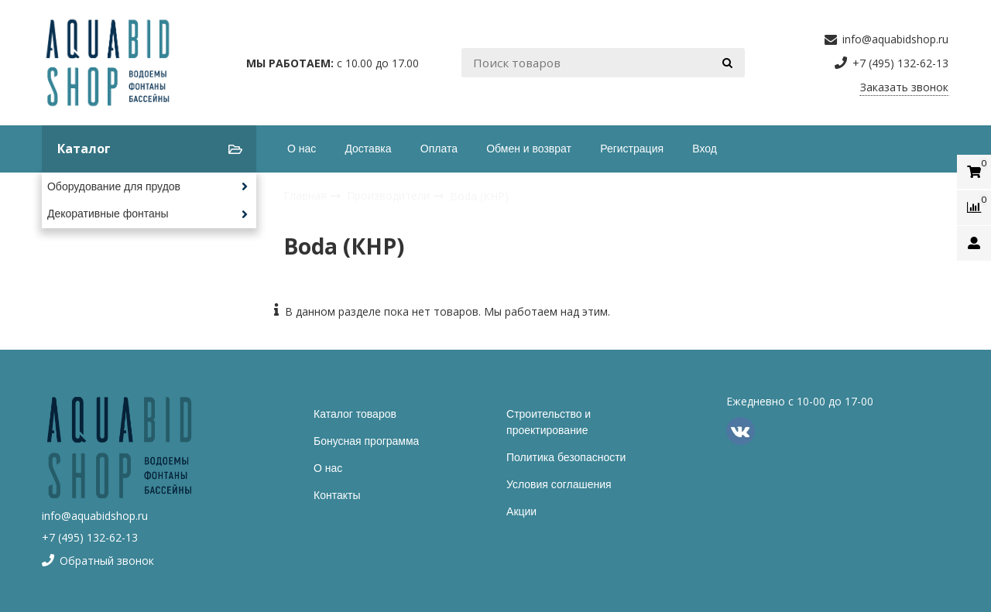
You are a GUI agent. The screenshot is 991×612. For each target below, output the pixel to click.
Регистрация (632, 148)
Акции (521, 511)
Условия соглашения (559, 484)
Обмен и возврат (528, 148)
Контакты (337, 495)
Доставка (368, 148)
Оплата (439, 148)
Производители (390, 195)
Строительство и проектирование (548, 422)
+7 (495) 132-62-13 (90, 537)
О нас (301, 148)
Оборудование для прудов (113, 186)
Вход (704, 148)
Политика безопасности (566, 457)
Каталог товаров (355, 414)
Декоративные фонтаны (108, 213)
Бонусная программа (366, 441)
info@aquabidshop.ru (95, 515)
